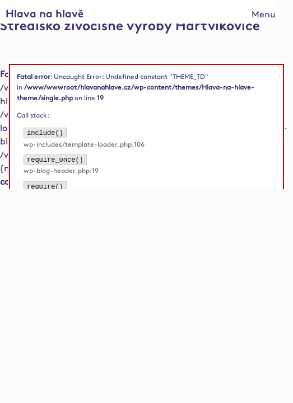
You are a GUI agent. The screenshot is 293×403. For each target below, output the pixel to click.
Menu (264, 15)
